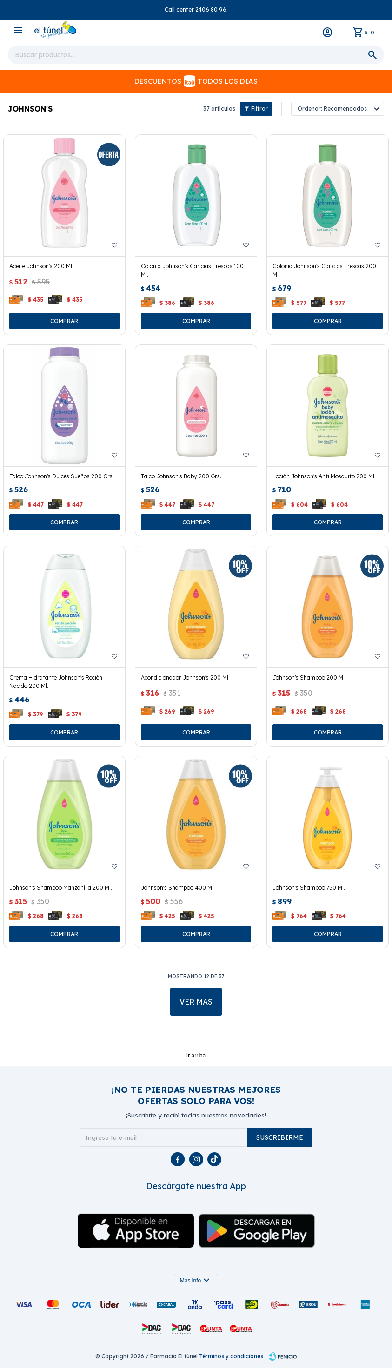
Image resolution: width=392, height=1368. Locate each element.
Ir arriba (196, 1055)
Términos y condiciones (231, 1356)
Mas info (196, 1280)
